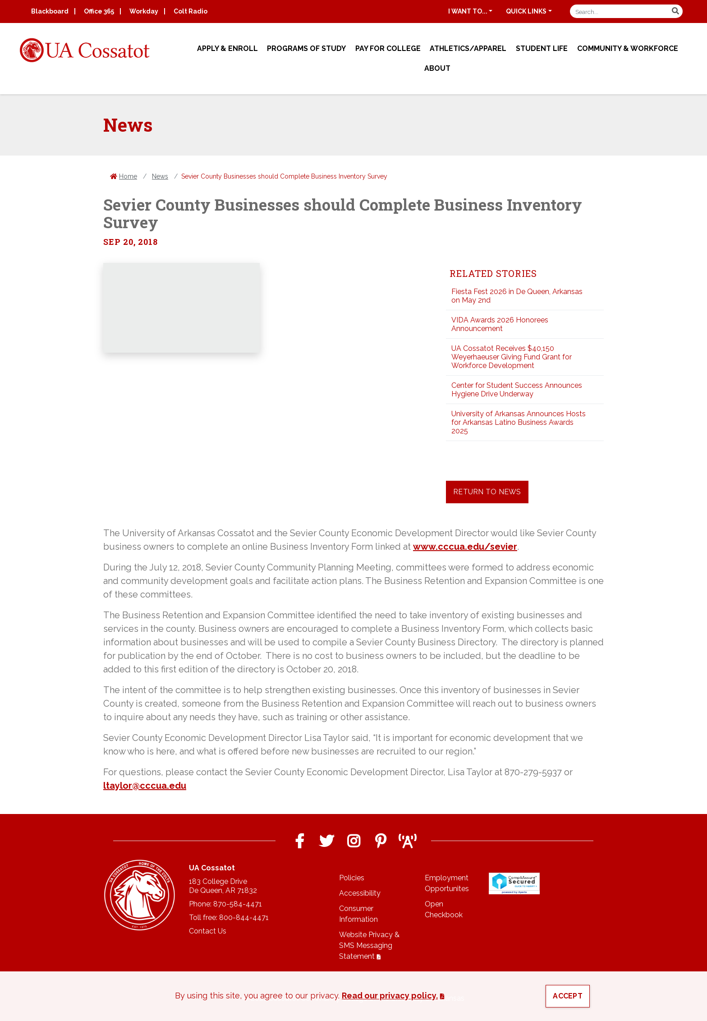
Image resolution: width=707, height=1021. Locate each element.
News (160, 176)
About (437, 68)
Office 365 (99, 11)
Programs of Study (306, 48)
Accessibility (360, 893)
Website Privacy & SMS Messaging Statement (369, 945)
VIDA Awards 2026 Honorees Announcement (499, 324)
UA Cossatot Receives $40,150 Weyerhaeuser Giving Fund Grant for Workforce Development (511, 357)
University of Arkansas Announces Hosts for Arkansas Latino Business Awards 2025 (518, 422)
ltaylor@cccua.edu (144, 785)
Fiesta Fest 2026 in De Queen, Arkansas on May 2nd (517, 295)
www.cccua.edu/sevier (465, 546)
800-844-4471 (244, 917)
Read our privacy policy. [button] (390, 995)
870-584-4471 (237, 904)
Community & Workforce (627, 48)
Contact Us (207, 931)
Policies (351, 878)
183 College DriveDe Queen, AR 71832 (223, 886)
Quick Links (526, 11)
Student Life (542, 48)
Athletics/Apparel (468, 48)
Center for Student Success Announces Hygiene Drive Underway (516, 389)
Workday (143, 11)
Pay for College (388, 48)
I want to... (467, 11)
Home (128, 176)
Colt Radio (190, 11)
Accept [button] (568, 996)
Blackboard (50, 11)
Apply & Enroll (227, 48)
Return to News (487, 492)
